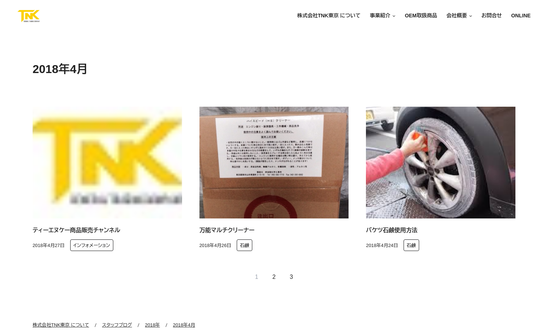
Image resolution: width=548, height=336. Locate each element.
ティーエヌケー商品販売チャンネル (76, 230)
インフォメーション (91, 245)
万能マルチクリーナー (226, 230)
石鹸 (244, 245)
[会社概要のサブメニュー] (469, 16)
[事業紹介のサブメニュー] (393, 16)
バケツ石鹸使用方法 (391, 230)
